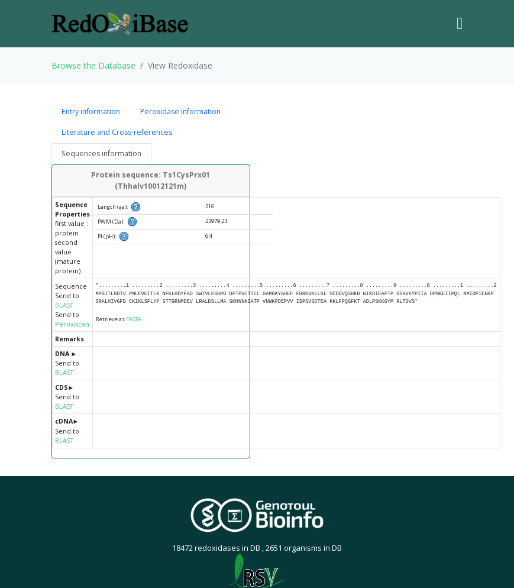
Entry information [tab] (91, 111)
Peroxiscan (72, 324)
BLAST (64, 305)
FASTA (133, 319)
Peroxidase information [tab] (180, 111)
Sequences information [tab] (101, 153)
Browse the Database (93, 65)
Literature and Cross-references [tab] (117, 132)
